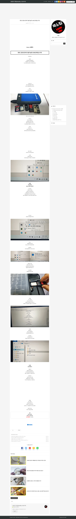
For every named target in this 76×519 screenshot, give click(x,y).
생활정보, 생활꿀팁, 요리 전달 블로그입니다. (19, 509)
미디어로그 (49, 1)
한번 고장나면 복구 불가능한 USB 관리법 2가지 (30, 20)
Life (27, 23)
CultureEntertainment (57, 110)
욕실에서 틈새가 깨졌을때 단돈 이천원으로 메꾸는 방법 (18, 436)
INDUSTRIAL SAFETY (57, 119)
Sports (55, 115)
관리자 (46, 1)
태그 (52, 1)
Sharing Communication (57, 108)
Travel (55, 117)
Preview (55, 114)
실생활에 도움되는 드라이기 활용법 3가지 (34, 480)
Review (55, 118)
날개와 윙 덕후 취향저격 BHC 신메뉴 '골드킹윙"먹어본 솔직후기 (19, 440)
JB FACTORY (64, 517)
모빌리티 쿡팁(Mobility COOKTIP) (18, 1)
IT (54, 111)
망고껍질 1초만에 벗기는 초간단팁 (15, 441)
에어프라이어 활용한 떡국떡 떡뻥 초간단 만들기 (17, 437)
